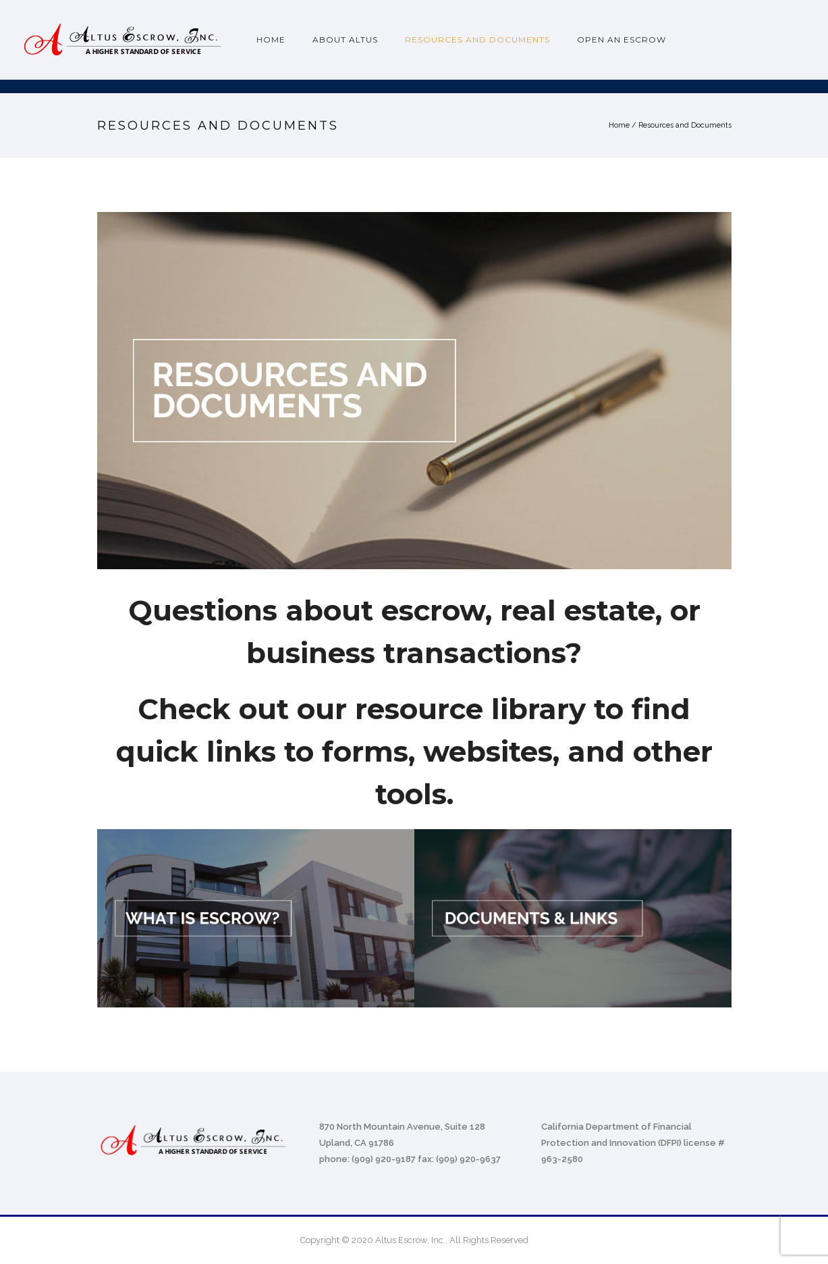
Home (270, 39)
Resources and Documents (477, 39)
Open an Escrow (621, 39)
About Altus (345, 39)
